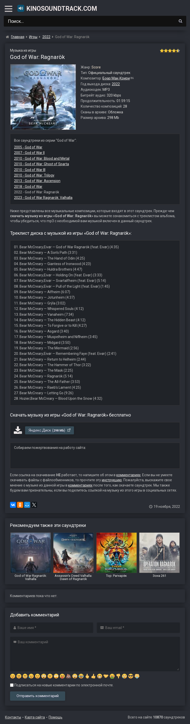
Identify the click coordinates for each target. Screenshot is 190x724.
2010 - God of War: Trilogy (34, 175)
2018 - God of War (28, 187)
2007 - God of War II (29, 153)
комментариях (128, 475)
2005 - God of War (28, 147)
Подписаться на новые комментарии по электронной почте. (62, 685)
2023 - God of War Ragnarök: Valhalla (43, 198)
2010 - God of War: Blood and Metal (41, 158)
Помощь (55, 717)
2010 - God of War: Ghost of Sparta (41, 164)
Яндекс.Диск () (50, 430)
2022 (116, 84)
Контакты (13, 717)
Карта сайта (35, 717)
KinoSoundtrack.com (57, 8)
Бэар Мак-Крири (116, 78)
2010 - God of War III (29, 170)
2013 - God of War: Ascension (37, 181)
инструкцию (112, 480)
